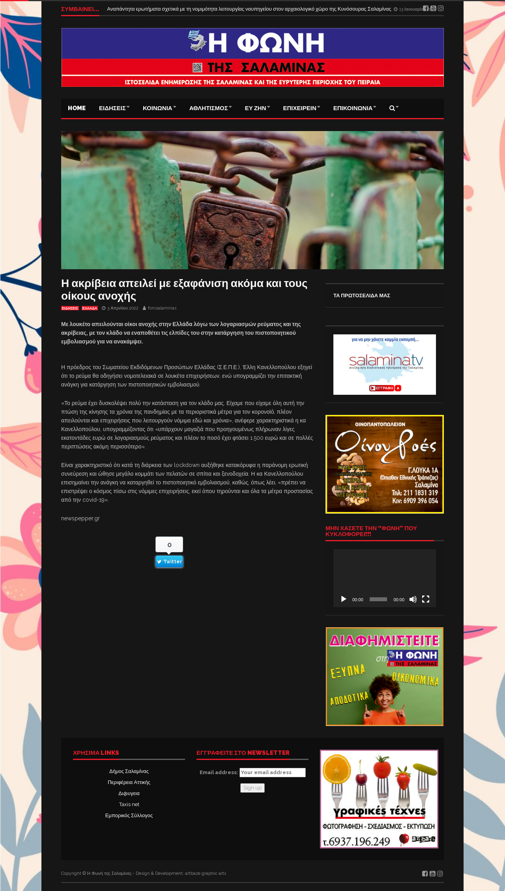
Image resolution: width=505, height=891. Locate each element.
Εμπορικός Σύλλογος (129, 815)
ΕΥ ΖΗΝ (255, 108)
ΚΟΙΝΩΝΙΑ (157, 108)
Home (77, 108)
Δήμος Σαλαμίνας (129, 771)
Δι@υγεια (128, 793)
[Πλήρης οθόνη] (426, 599)
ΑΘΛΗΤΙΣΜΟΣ (208, 108)
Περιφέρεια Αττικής (129, 782)
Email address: (253, 772)
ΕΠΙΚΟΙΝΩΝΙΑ (353, 108)
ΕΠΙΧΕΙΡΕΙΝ (299, 108)
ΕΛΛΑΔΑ (89, 308)
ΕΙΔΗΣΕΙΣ (112, 108)
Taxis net (129, 804)
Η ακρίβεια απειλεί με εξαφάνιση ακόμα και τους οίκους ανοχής (184, 289)
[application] (384, 578)
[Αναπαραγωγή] (344, 599)
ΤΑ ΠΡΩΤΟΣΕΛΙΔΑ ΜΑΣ (361, 295)
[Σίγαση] (413, 599)
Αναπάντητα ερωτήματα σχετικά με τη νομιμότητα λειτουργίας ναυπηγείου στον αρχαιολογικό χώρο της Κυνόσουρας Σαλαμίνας (250, 9)
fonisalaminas (162, 308)
